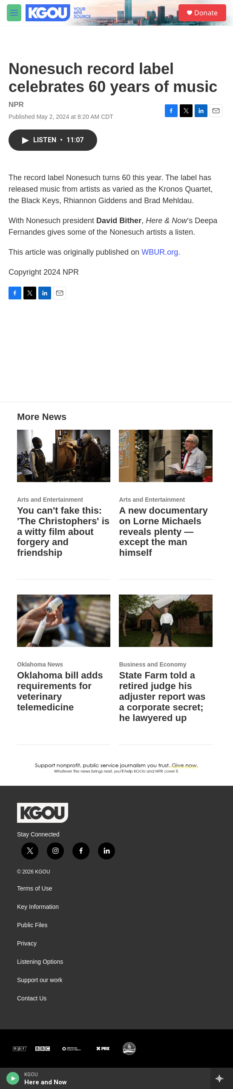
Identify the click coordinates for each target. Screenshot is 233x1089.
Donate (206, 13)
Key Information (38, 907)
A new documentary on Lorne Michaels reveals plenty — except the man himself (163, 531)
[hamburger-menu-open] (14, 12)
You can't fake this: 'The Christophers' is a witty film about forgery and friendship (63, 531)
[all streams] (221, 1078)
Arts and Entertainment (50, 499)
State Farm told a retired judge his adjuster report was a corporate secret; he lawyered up (162, 696)
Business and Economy (152, 664)
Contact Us (31, 998)
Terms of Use (34, 888)
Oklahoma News (40, 664)
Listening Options (40, 962)
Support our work (40, 980)
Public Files (32, 925)
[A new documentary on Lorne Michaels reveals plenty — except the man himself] (165, 456)
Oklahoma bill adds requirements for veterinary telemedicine (60, 691)
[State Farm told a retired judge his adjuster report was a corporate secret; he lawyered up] (165, 621)
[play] (13, 1078)
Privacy (27, 943)
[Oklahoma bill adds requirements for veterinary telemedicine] (63, 621)
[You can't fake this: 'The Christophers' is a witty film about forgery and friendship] (63, 456)
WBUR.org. (160, 252)
